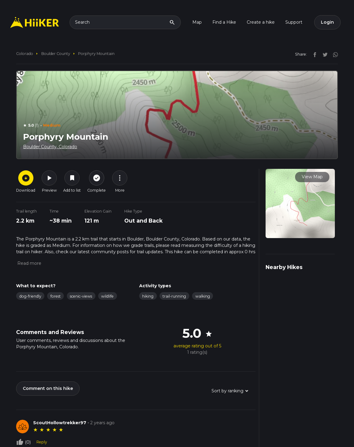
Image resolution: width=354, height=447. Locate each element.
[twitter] (323, 54)
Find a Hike (224, 22)
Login (327, 22)
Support (293, 22)
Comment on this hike (48, 388)
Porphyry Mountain (96, 53)
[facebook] (313, 54)
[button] (28, 263)
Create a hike (261, 22)
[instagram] (333, 54)
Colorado (24, 53)
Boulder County (55, 53)
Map (197, 22)
